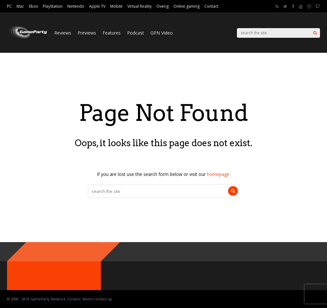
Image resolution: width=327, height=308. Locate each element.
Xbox (33, 6)
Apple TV (97, 6)
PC (9, 6)
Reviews (62, 33)
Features (112, 33)
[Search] (315, 33)
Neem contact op (97, 298)
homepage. (218, 174)
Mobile (116, 6)
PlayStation (53, 6)
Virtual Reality (139, 6)
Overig (162, 6)
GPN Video (161, 33)
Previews (87, 33)
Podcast (135, 33)
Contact (211, 6)
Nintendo (75, 6)
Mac (20, 6)
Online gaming (186, 6)
